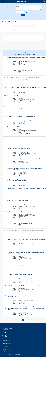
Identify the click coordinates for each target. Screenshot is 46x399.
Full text (20, 63)
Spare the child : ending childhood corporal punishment (20, 274)
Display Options (17, 54)
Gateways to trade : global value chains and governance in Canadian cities (24, 158)
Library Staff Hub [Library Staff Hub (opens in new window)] (6, 351)
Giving (4, 348)
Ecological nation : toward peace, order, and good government (21, 116)
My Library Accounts (7, 340)
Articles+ (16, 16)
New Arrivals (17, 17)
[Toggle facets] (41, 45)
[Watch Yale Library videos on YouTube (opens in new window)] (5, 332)
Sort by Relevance (26, 54)
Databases (22, 16)
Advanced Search (20, 12)
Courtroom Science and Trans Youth (15, 106)
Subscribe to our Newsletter (8, 342)
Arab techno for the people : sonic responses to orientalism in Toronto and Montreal (26, 57)
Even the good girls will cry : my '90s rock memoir (18, 148)
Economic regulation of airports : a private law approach (19, 126)
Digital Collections (30, 16)
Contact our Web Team (7, 343)
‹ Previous (25, 51)
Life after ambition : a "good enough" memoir (17, 200)
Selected (33, 54)
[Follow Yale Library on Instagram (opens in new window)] (4, 332)
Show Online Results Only (23, 39)
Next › (30, 50)
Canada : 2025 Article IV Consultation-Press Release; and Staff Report (23, 77)
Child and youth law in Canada (14, 95)
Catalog (23, 14)
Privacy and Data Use (7, 349)
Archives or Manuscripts (32, 14)
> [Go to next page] (29, 320)
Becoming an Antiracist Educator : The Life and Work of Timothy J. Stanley (24, 68)
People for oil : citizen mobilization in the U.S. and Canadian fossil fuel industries (25, 230)
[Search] (28, 6)
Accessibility (5, 346)
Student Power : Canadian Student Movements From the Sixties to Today (24, 285)
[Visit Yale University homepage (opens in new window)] (4, 336)
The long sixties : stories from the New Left (17, 211)
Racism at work (10, 263)
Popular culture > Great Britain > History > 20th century (23, 25)
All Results (16, 14)
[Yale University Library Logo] (23, 1)
